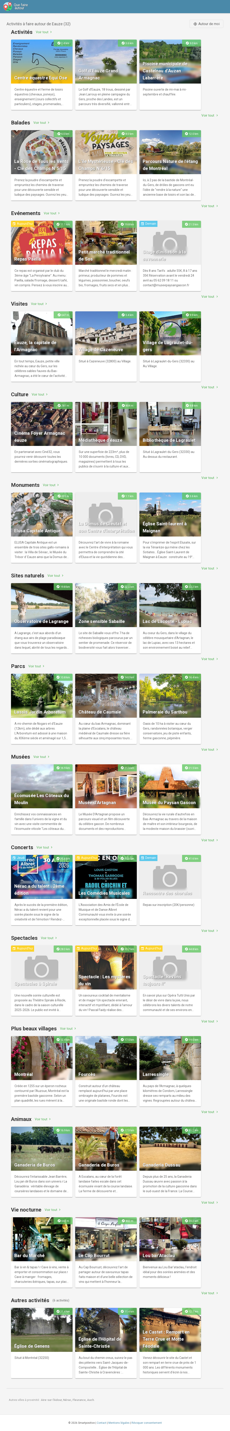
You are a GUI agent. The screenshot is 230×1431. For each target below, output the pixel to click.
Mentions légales (119, 1422)
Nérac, (68, 1400)
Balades (20, 123)
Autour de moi (206, 24)
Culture (19, 394)
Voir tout (44, 32)
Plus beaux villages (34, 1029)
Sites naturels (27, 576)
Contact (101, 1422)
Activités (22, 32)
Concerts (22, 847)
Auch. (91, 1400)
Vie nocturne (26, 1210)
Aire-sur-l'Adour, (52, 1400)
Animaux (21, 1119)
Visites (19, 304)
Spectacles (24, 938)
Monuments (25, 485)
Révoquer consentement (146, 1422)
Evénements (25, 213)
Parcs (18, 666)
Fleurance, (80, 1400)
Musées (20, 757)
